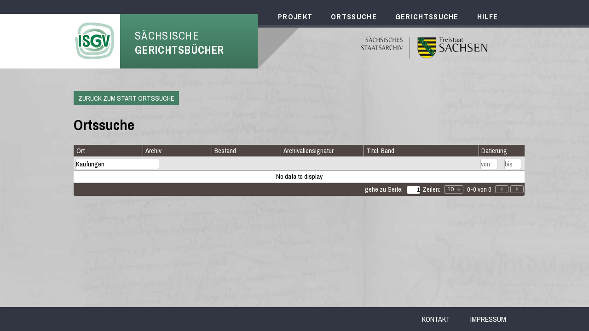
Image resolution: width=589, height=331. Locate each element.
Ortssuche (354, 16)
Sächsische (179, 43)
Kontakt (436, 319)
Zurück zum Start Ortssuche (126, 98)
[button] (517, 189)
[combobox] (453, 189)
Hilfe (487, 16)
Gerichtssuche (427, 16)
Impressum (488, 319)
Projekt (295, 16)
